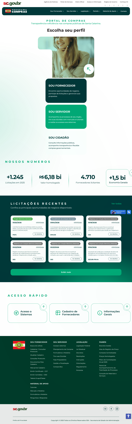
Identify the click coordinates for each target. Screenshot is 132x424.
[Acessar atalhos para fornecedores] (66, 91)
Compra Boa (57, 367)
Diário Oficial (79, 2)
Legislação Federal (83, 346)
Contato (124, 11)
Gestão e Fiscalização (61, 363)
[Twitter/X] (109, 5)
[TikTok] (127, 5)
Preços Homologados (107, 356)
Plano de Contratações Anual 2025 (107, 361)
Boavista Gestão (105, 346)
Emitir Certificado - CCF (39, 371)
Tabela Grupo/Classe (37, 378)
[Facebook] (105, 5)
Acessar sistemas (59, 346)
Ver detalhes (38, 234)
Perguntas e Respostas (38, 398)
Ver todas (116, 203)
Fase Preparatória (59, 360)
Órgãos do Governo (110, 2)
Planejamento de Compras (63, 349)
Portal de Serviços (67, 2)
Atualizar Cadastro (37, 355)
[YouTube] (114, 5)
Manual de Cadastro (37, 368)
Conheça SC (124, 2)
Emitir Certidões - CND (38, 375)
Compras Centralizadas (107, 353)
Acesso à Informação (94, 2)
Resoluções (80, 356)
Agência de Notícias (51, 2)
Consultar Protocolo (37, 358)
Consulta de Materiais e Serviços (107, 375)
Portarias (79, 370)
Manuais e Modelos (37, 391)
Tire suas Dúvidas (59, 356)
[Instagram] (118, 5)
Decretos (79, 353)
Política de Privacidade (20, 420)
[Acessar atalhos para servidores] (66, 117)
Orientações (80, 363)
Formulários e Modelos (61, 353)
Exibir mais (66, 272)
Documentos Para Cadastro (37, 363)
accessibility (128, 416)
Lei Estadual (80, 349)
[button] (27, 313)
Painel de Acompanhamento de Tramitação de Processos (108, 368)
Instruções (80, 360)
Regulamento (81, 367)
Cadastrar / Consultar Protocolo (38, 350)
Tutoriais (33, 387)
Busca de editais (36, 346)
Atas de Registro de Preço (109, 349)
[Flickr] (122, 5)
